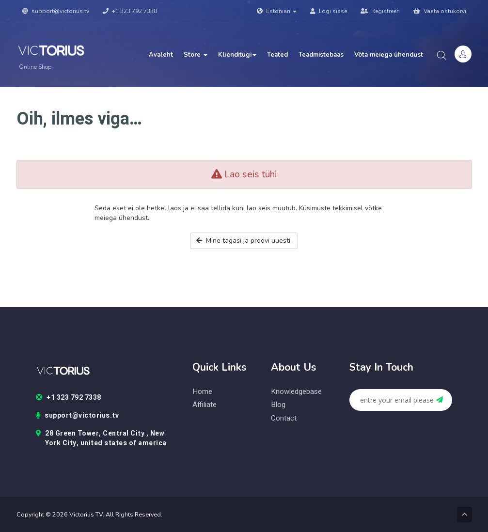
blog (278, 405)
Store (195, 54)
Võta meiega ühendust (388, 54)
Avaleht (161, 54)
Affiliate (204, 405)
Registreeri (380, 11)
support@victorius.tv (55, 11)
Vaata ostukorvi (439, 11)
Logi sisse (328, 11)
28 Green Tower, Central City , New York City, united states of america (101, 438)
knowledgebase (296, 392)
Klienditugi (237, 54)
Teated (277, 54)
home (202, 392)
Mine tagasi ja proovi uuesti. (244, 240)
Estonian (277, 11)
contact (284, 418)
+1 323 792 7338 (130, 11)
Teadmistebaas (321, 54)
